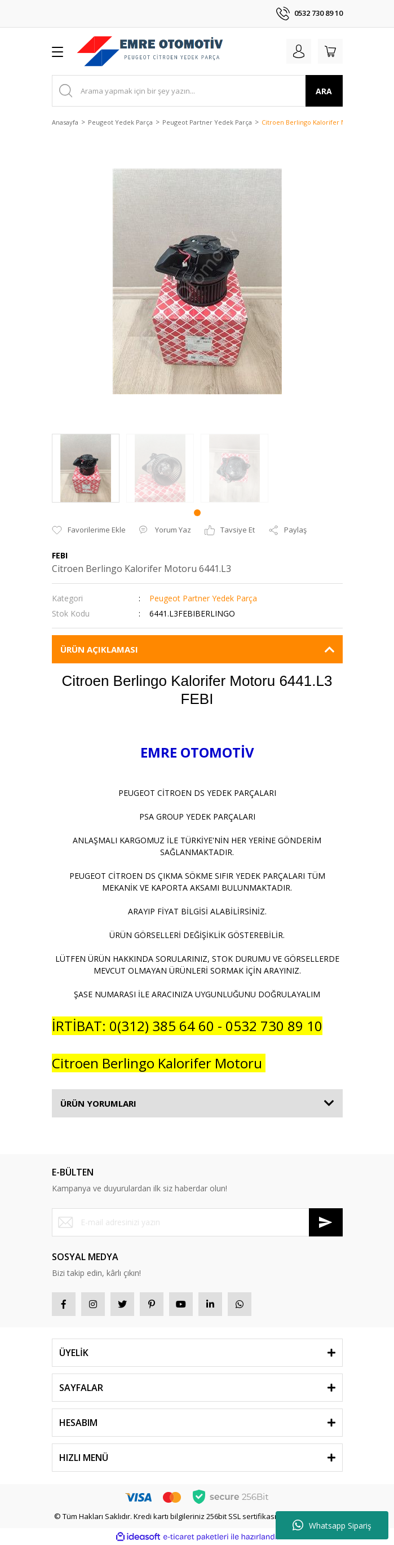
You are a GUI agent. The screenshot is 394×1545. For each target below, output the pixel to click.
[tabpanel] (85, 468)
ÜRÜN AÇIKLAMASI (99, 649)
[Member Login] (298, 51)
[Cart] (330, 51)
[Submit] (326, 1222)
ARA (324, 91)
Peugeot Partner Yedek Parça (203, 598)
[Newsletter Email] (197, 1222)
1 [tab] (197, 512)
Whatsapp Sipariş (332, 1525)
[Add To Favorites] (89, 530)
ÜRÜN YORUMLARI (98, 1103)
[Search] (197, 91)
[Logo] (150, 51)
